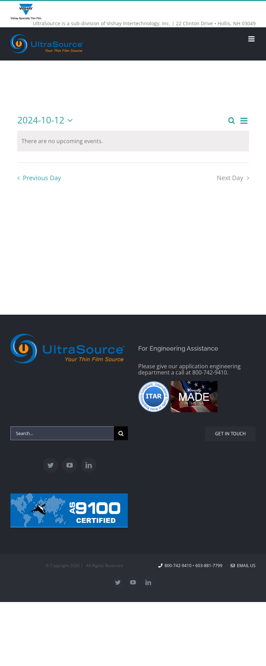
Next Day (230, 178)
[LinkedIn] (88, 465)
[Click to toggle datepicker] (47, 120)
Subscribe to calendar (133, 204)
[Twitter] (50, 465)
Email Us (243, 565)
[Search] (121, 433)
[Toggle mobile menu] (252, 39)
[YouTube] (69, 465)
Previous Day (42, 178)
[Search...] (62, 433)
